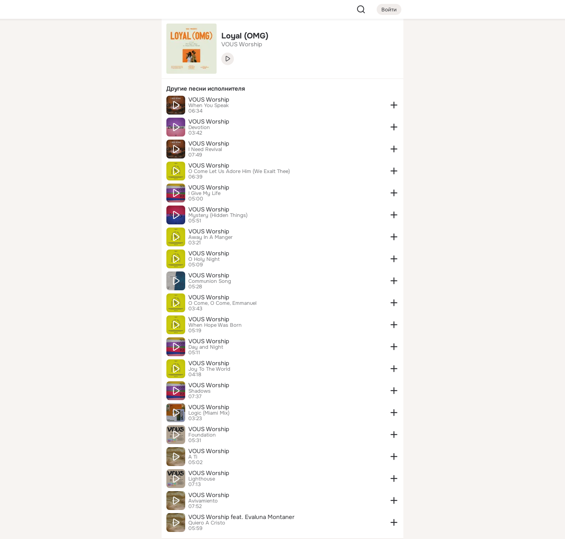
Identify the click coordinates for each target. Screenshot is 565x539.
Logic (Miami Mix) (209, 413)
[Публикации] (69, 72)
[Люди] (103, 72)
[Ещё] (103, 478)
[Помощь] (69, 141)
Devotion (199, 127)
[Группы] (138, 37)
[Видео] (138, 72)
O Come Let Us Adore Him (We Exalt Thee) (239, 171)
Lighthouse (201, 479)
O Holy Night (204, 259)
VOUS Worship (208, 100)
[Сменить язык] (103, 495)
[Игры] (138, 106)
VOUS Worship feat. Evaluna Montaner (241, 517)
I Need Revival (205, 149)
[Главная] (69, 37)
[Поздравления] (103, 106)
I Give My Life (204, 193)
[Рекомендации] (103, 141)
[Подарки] (69, 106)
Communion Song (209, 281)
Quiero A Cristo (206, 523)
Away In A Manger (210, 237)
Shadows (199, 391)
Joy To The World (209, 369)
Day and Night (205, 347)
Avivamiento (203, 501)
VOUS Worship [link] (241, 44)
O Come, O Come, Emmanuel (222, 303)
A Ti (192, 457)
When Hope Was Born (215, 325)
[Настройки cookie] (103, 528)
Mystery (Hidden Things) (218, 215)
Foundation (202, 435)
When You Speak (208, 105)
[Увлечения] (103, 37)
